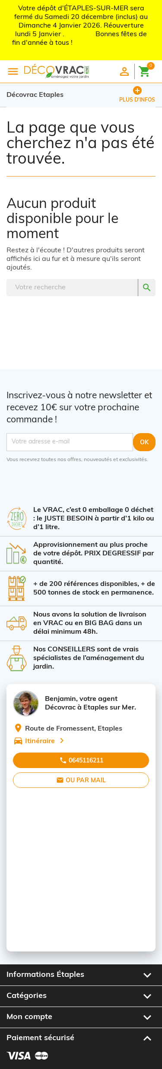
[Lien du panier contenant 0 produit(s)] (147, 70)
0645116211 (81, 760)
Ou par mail (81, 780)
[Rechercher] (81, 287)
